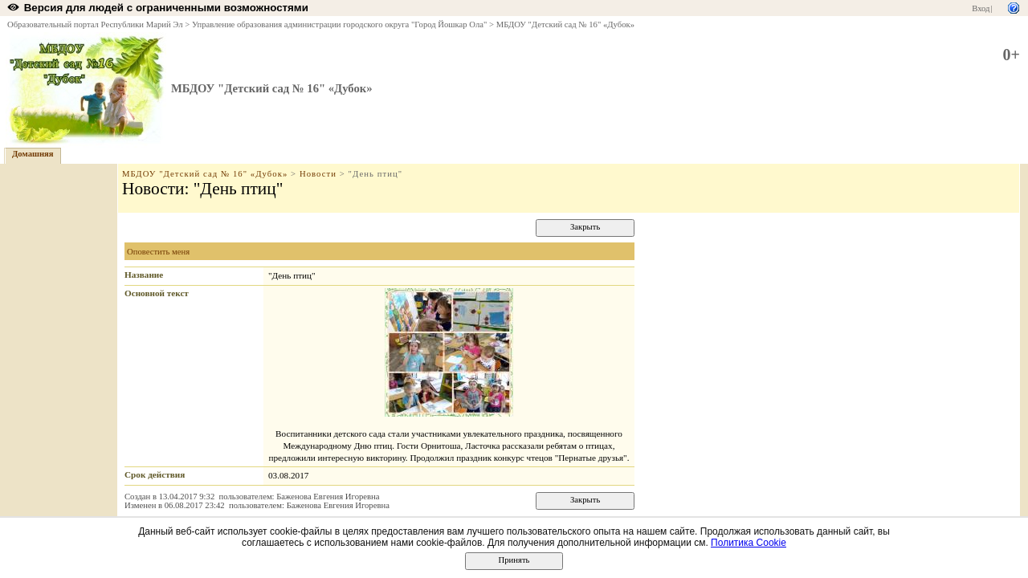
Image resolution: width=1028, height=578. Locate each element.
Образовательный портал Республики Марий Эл (95, 24)
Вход (980, 8)
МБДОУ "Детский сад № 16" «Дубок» (565, 24)
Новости (318, 173)
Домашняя (33, 153)
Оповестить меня (158, 251)
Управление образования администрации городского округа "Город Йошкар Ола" (339, 24)
